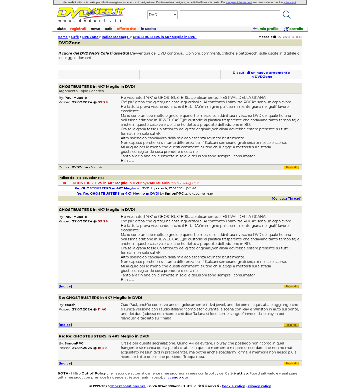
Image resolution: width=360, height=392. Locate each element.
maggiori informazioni (239, 2)
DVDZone (90, 37)
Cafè (75, 37)
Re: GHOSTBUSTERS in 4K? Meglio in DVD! (112, 188)
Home (63, 37)
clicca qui (290, 2)
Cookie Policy (233, 386)
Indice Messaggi (116, 37)
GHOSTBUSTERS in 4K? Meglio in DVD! (164, 37)
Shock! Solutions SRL (128, 386)
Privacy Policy (259, 386)
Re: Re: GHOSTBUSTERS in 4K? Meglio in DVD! (117, 193)
